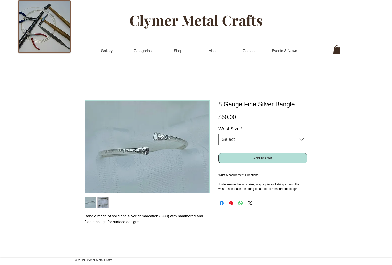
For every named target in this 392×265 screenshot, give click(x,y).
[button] (336, 49)
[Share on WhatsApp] (241, 203)
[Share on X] (250, 203)
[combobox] (262, 139)
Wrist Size (230, 128)
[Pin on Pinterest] (231, 203)
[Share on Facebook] (222, 203)
